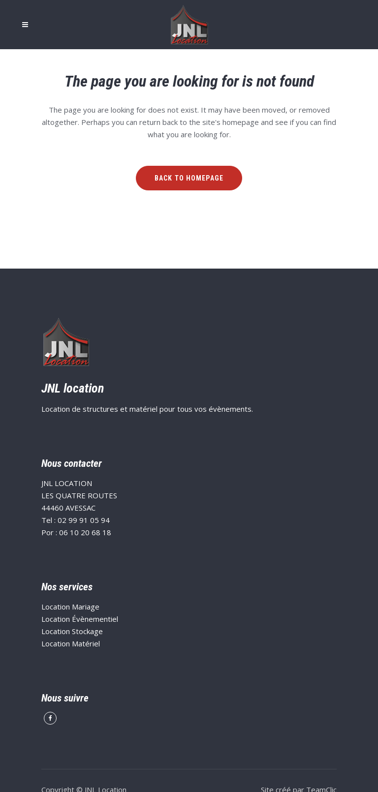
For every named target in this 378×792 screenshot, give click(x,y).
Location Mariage (70, 606)
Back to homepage (189, 178)
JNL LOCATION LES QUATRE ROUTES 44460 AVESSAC (79, 495)
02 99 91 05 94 (84, 520)
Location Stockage (72, 631)
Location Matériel (70, 643)
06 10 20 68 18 (85, 532)
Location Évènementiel (79, 619)
